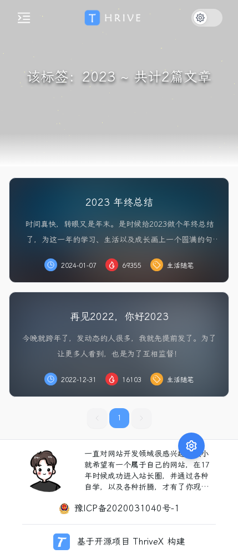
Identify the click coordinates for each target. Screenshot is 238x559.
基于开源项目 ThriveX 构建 (131, 541)
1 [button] (119, 418)
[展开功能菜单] (191, 403)
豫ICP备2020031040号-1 (127, 508)
